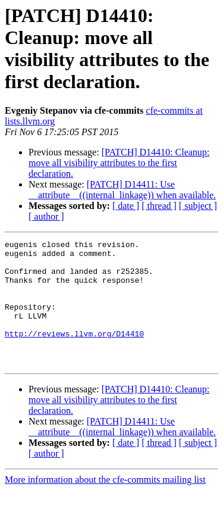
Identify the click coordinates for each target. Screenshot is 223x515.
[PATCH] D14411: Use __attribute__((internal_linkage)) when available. (122, 189)
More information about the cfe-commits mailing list (105, 505)
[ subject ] (198, 206)
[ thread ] (159, 206)
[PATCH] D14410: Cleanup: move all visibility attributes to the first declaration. (119, 163)
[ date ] (125, 206)
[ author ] (46, 216)
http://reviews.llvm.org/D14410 (74, 353)
